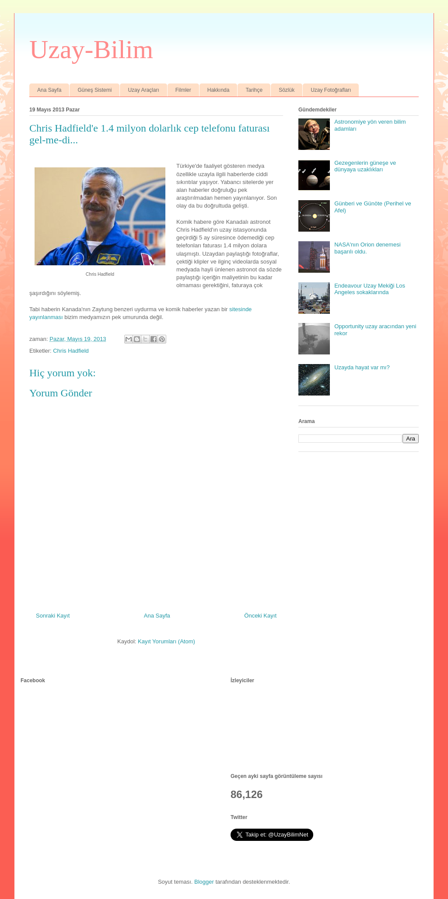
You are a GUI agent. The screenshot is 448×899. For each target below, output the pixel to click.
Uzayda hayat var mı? (361, 367)
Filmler (183, 90)
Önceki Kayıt (260, 615)
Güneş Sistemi (94, 90)
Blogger (204, 881)
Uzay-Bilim (91, 49)
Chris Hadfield (71, 350)
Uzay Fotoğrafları (331, 90)
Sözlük (286, 90)
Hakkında (218, 90)
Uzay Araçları (143, 90)
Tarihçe (253, 90)
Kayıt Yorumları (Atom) (166, 641)
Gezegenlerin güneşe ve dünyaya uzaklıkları (365, 166)
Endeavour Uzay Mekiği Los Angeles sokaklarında (369, 289)
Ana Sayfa (49, 90)
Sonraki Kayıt (53, 615)
